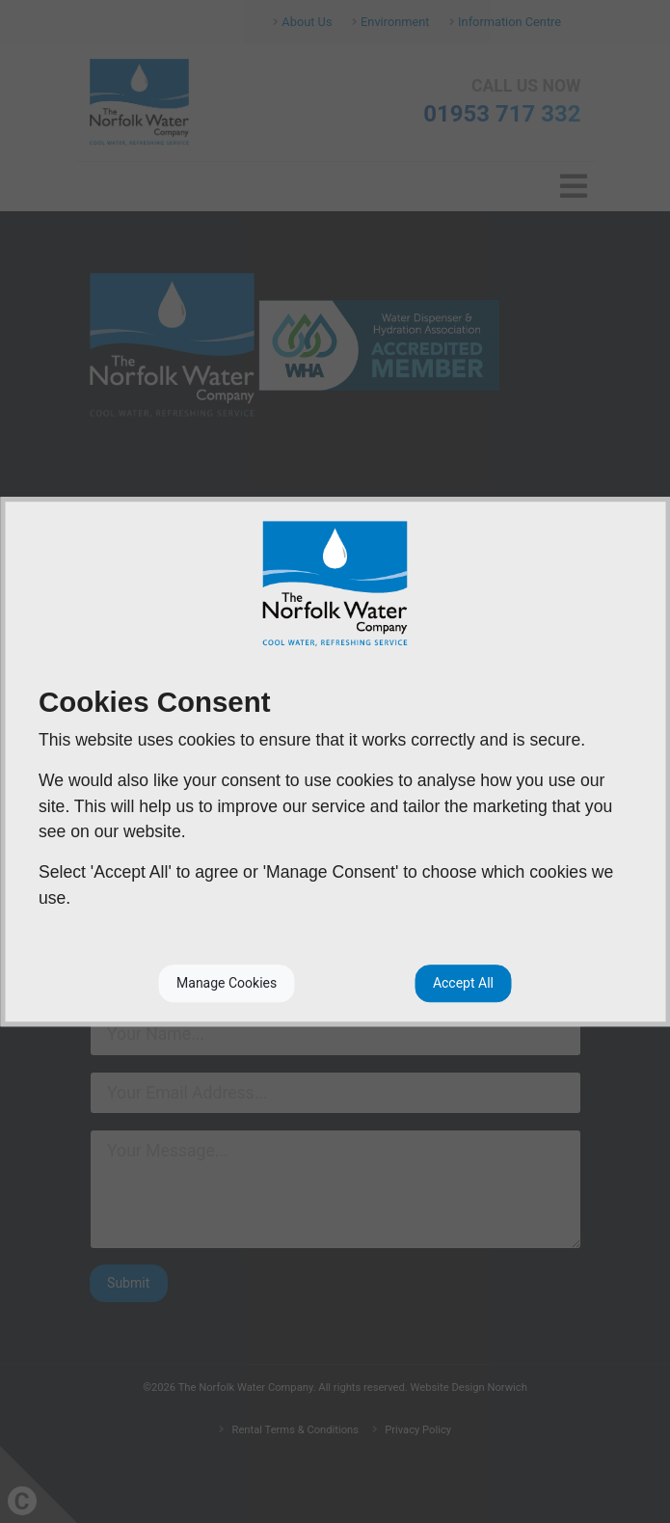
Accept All (463, 983)
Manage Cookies (226, 983)
